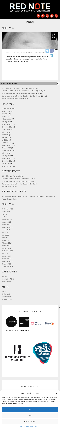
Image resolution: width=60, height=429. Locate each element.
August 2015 (6, 129)
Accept (30, 409)
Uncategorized (6, 282)
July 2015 (5, 132)
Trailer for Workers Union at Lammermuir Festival (18, 91)
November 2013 (7, 161)
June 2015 (5, 135)
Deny (30, 415)
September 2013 (7, 166)
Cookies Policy (24, 426)
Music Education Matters (10, 99)
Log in (4, 291)
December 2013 (7, 158)
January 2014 (6, 156)
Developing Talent (8, 279)
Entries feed (6, 294)
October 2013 (6, 164)
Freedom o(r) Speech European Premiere (27, 52)
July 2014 (5, 153)
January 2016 (6, 122)
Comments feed (7, 297)
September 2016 (7, 108)
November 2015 (7, 127)
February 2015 (7, 143)
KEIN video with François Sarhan (13, 88)
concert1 (5, 276)
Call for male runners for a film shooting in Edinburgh (19, 96)
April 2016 (5, 116)
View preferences (30, 421)
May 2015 (5, 137)
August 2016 (6, 111)
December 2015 (7, 124)
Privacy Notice (34, 426)
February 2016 (7, 119)
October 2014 (6, 148)
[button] (57, 393)
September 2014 (7, 150)
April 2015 (5, 140)
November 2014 (7, 145)
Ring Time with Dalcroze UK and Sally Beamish (18, 93)
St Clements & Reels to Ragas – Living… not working (20, 196)
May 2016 (5, 114)
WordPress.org (7, 299)
